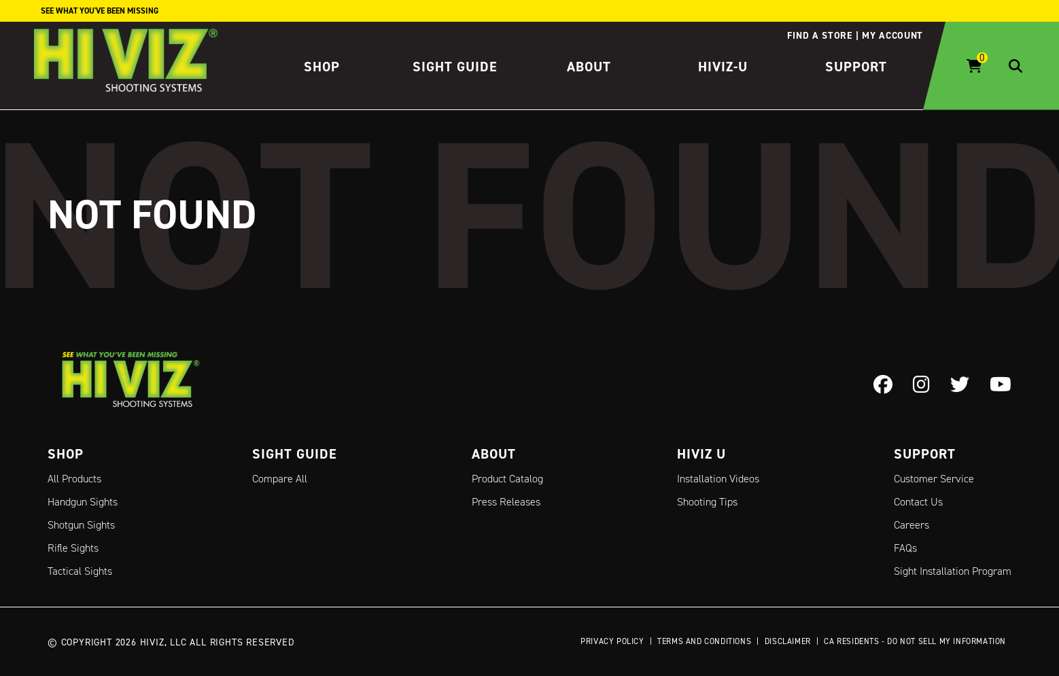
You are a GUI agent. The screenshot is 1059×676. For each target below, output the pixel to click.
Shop (322, 66)
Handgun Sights (83, 501)
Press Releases (506, 501)
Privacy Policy (612, 641)
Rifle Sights (73, 547)
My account (892, 35)
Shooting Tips (707, 501)
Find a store (819, 35)
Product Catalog (507, 478)
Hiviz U (701, 454)
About (589, 66)
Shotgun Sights (81, 524)
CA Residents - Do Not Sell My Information (915, 641)
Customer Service (934, 478)
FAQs (905, 547)
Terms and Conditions (704, 641)
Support (856, 66)
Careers (911, 524)
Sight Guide (455, 66)
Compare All (279, 478)
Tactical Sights (80, 571)
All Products (74, 478)
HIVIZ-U (723, 66)
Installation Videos (718, 478)
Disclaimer (788, 641)
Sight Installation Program (952, 571)
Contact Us (918, 501)
